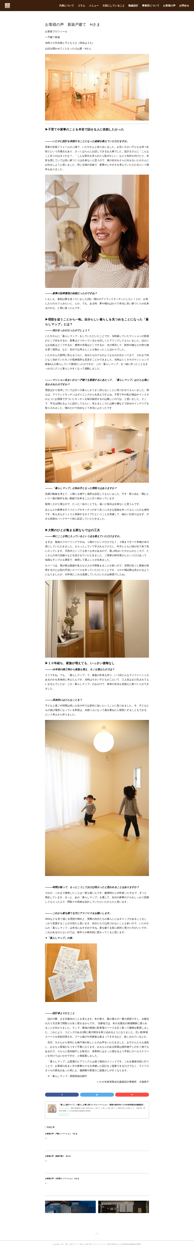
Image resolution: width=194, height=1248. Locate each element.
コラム (81, 5)
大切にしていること (113, 5)
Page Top (97, 1234)
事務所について (150, 5)
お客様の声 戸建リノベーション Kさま (61, 1134)
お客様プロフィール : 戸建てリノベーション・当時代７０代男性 (67, 1138)
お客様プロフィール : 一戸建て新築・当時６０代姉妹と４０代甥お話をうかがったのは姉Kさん (77, 1161)
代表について (66, 5)
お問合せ (184, 5)
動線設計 (133, 5)
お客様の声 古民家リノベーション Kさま (62, 1178)
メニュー (94, 5)
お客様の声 (169, 5)
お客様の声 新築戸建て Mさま (58, 1156)
